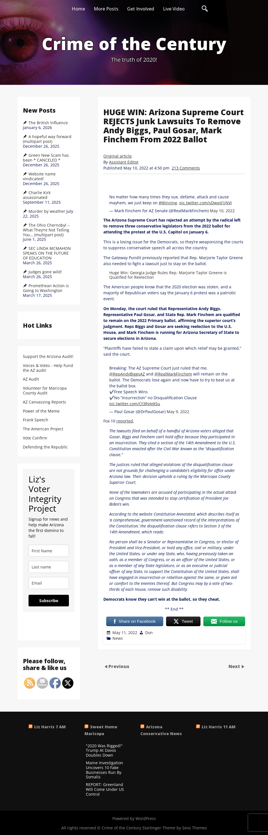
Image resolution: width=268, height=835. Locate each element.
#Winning (168, 202)
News (117, 638)
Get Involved (140, 9)
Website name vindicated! (39, 176)
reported (124, 421)
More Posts (106, 9)
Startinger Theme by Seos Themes (174, 827)
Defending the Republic (45, 447)
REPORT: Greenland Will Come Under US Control (105, 789)
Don (149, 632)
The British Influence (48, 122)
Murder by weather (47, 211)
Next (234, 666)
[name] (49, 551)
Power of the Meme (41, 411)
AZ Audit (31, 379)
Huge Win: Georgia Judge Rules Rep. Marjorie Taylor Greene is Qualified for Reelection (168, 275)
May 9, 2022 (178, 411)
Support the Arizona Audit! (48, 356)
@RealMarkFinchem (173, 374)
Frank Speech (35, 420)
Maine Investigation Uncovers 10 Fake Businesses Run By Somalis (104, 770)
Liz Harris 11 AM (219, 726)
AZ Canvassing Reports (44, 402)
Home (78, 9)
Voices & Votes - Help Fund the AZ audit (48, 368)
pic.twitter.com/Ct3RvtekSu (134, 403)
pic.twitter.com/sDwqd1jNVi (205, 202)
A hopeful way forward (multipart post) (47, 139)
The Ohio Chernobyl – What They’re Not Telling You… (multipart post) (46, 230)
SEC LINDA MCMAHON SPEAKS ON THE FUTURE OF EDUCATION (47, 253)
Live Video (174, 9)
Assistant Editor (124, 162)
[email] (49, 583)
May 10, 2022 (222, 210)
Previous (118, 666)
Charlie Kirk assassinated (37, 195)
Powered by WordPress (134, 818)
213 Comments (186, 168)
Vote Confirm (35, 438)
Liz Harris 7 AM (50, 726)
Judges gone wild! (45, 271)
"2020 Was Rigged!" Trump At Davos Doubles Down (104, 751)
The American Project (43, 429)
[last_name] (49, 567)
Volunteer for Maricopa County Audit (45, 391)
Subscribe (48, 600)
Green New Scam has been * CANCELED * (46, 158)
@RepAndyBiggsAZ (127, 374)
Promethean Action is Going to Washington (46, 288)
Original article (117, 156)
